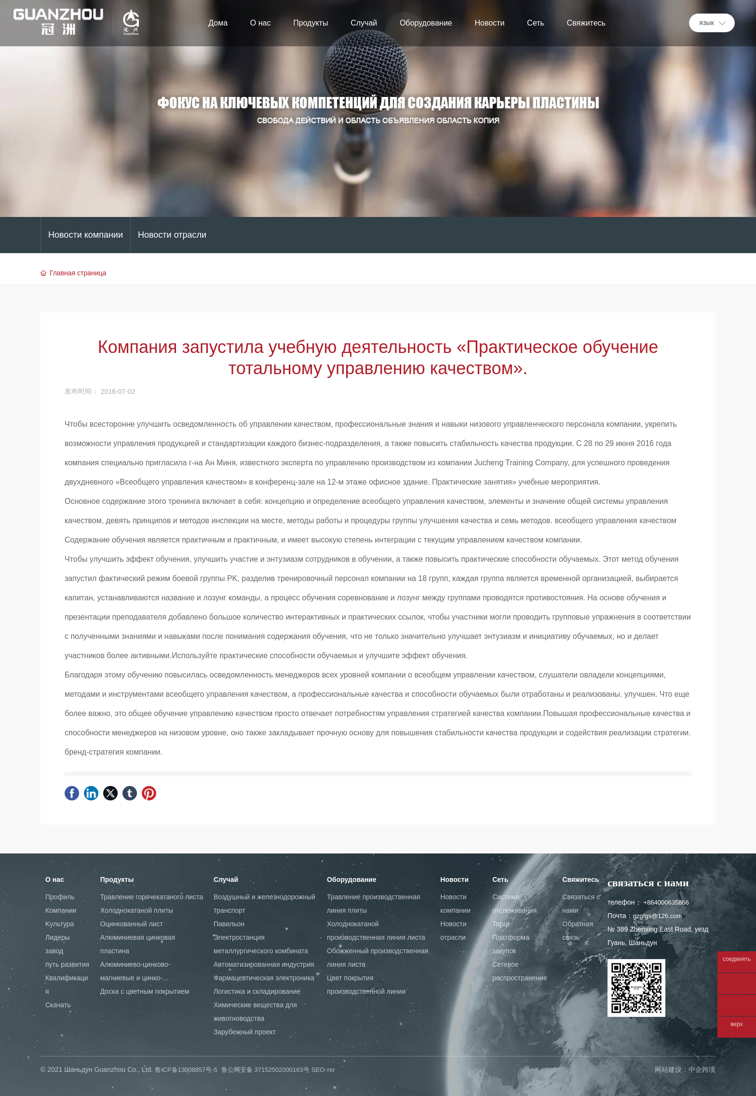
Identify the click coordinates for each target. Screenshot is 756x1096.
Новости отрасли (172, 235)
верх (736, 1024)
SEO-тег (323, 1069)
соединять (737, 959)
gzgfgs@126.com (657, 916)
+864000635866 (665, 902)
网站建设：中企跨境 (685, 1069)
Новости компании (85, 235)
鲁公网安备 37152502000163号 (265, 1069)
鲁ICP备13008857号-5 (186, 1069)
